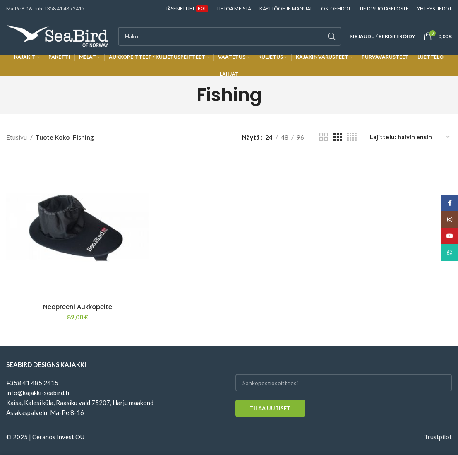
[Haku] (229, 36)
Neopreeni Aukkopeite (77, 307)
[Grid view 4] (352, 137)
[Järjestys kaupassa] (410, 137)
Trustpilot (438, 437)
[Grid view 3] (337, 137)
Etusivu (17, 137)
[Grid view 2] (323, 137)
